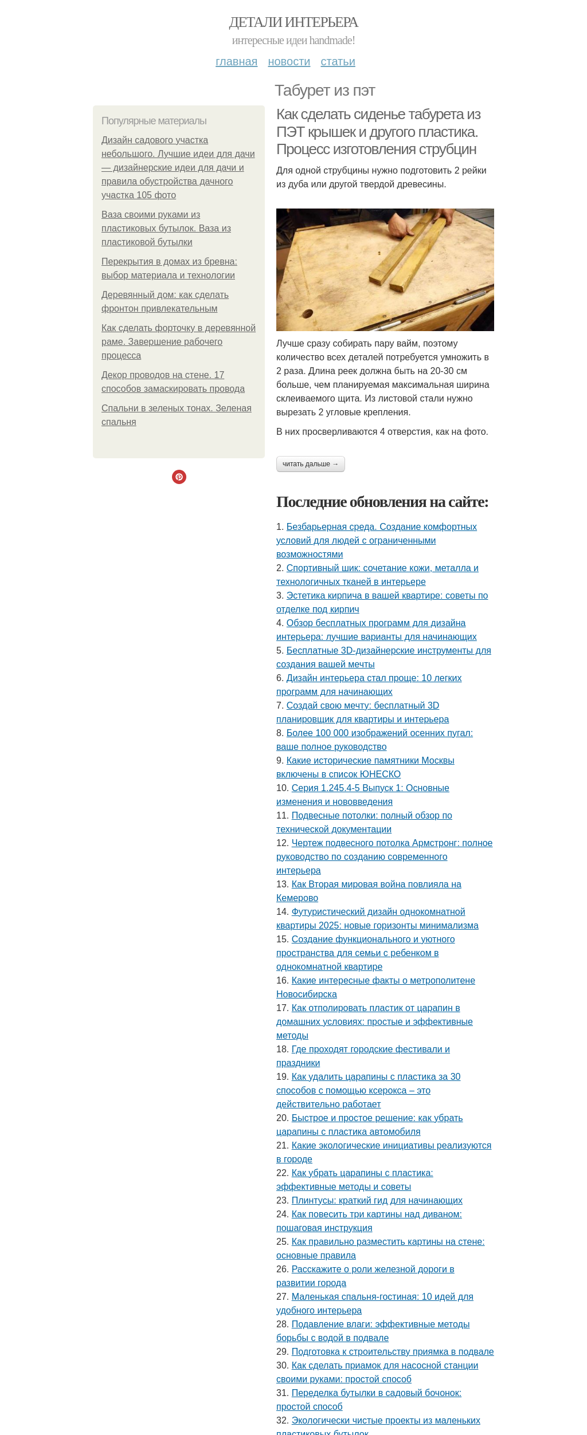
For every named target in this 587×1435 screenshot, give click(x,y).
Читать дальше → (311, 464)
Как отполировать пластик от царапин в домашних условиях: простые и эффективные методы (374, 1021)
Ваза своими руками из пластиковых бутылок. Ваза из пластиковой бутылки (166, 228)
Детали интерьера (293, 22)
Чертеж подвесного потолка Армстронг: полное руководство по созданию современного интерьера (384, 856)
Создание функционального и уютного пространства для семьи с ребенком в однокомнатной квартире (365, 953)
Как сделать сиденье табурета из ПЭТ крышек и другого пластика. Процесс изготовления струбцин (378, 131)
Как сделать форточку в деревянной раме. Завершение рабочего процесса (178, 341)
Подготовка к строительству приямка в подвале (393, 1352)
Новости (289, 61)
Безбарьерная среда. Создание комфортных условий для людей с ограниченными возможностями (376, 540)
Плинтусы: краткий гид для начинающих (377, 1200)
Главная (236, 61)
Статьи (337, 61)
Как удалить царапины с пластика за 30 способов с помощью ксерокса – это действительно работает (368, 1090)
